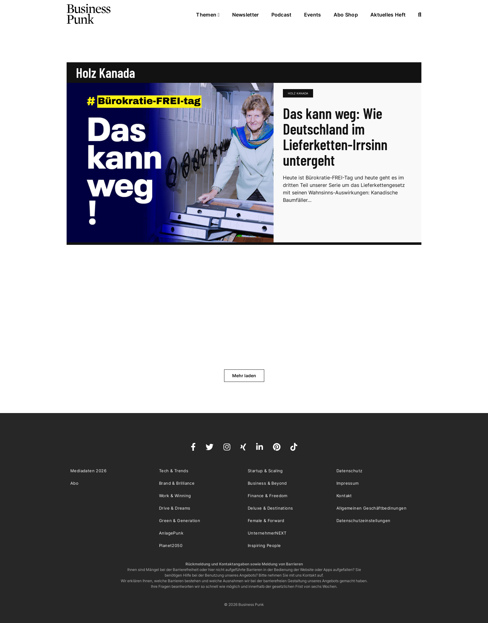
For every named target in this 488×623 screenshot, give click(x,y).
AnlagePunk (171, 532)
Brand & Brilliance (177, 483)
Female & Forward (266, 520)
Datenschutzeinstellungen (363, 520)
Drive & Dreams (174, 508)
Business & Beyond (267, 483)
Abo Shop (346, 15)
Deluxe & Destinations (270, 508)
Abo (74, 483)
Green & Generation (179, 520)
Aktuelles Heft (388, 15)
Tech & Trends (173, 470)
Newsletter (245, 15)
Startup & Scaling (265, 470)
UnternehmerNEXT (267, 532)
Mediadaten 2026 (88, 470)
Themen (207, 15)
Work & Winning (175, 495)
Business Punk (89, 14)
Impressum (347, 483)
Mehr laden (244, 375)
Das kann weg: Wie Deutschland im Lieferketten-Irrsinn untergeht (335, 136)
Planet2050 (170, 545)
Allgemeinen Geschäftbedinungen (371, 508)
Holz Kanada (298, 93)
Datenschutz (349, 470)
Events (312, 15)
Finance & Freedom (268, 495)
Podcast (281, 15)
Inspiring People (264, 545)
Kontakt (344, 495)
